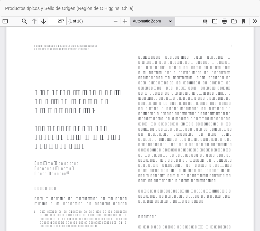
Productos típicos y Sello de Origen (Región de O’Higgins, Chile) (69, 8)
